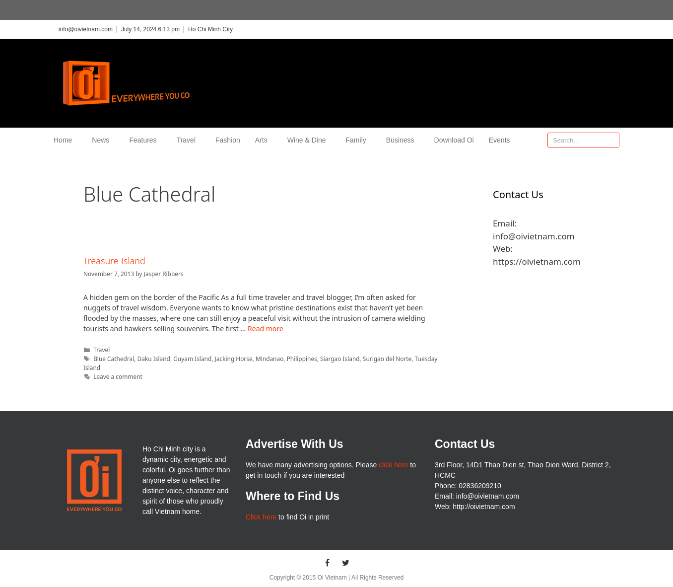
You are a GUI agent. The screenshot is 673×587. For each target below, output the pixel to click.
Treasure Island (114, 261)
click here (393, 465)
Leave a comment (117, 376)
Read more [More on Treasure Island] (265, 328)
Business (402, 140)
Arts (263, 140)
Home (65, 140)
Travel (189, 140)
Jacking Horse (234, 359)
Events (499, 140)
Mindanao (269, 359)
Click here (261, 517)
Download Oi (454, 140)
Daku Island (153, 359)
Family (358, 140)
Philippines (302, 359)
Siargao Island (339, 359)
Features (145, 140)
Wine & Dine (309, 140)
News (103, 140)
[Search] (611, 140)
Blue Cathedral (113, 359)
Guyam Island (192, 359)
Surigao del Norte (387, 359)
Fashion (227, 140)
